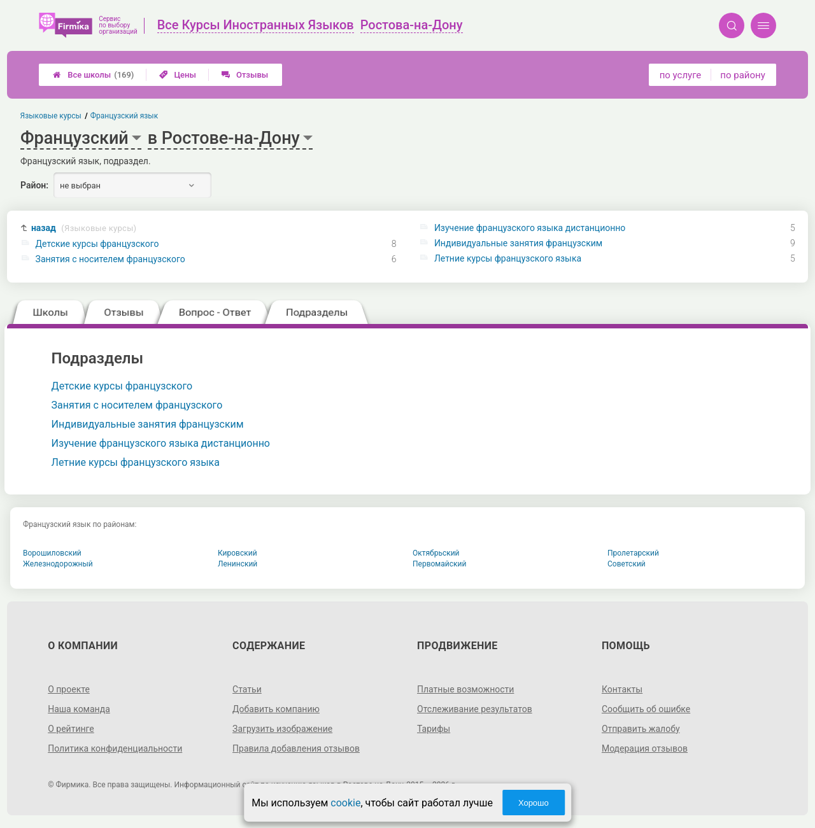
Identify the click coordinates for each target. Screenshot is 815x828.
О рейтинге (71, 729)
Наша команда (79, 709)
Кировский (237, 553)
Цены (177, 75)
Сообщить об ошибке (646, 709)
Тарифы (433, 729)
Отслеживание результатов (474, 709)
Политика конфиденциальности (115, 748)
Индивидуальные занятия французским (518, 243)
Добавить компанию (276, 709)
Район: (34, 185)
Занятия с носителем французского (110, 259)
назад (84, 228)
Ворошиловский (52, 553)
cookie (345, 803)
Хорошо (533, 803)
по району (742, 75)
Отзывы (245, 75)
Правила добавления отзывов (296, 748)
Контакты (622, 689)
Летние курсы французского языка (507, 258)
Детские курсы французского (97, 243)
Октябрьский (436, 553)
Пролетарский (633, 553)
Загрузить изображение (282, 729)
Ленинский (237, 563)
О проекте (69, 689)
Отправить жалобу (641, 729)
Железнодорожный (58, 563)
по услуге (681, 75)
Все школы (93, 75)
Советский (626, 563)
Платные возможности (465, 689)
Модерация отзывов (645, 748)
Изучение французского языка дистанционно (529, 227)
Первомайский (439, 563)
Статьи (247, 689)
